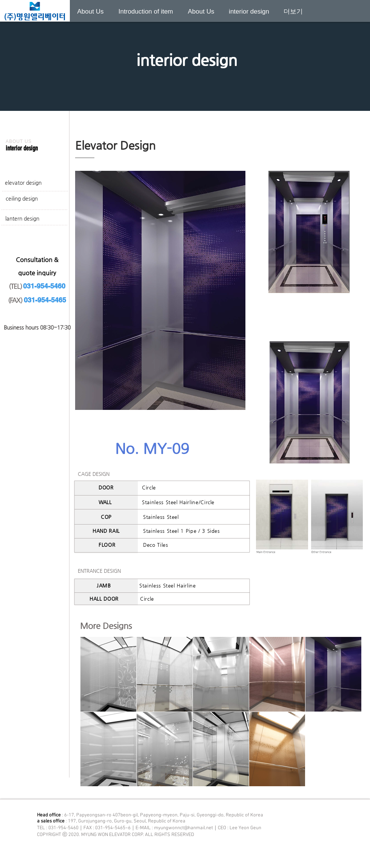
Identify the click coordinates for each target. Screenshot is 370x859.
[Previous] (42, 50)
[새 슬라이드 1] (185, 92)
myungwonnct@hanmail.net (183, 828)
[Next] (327, 50)
